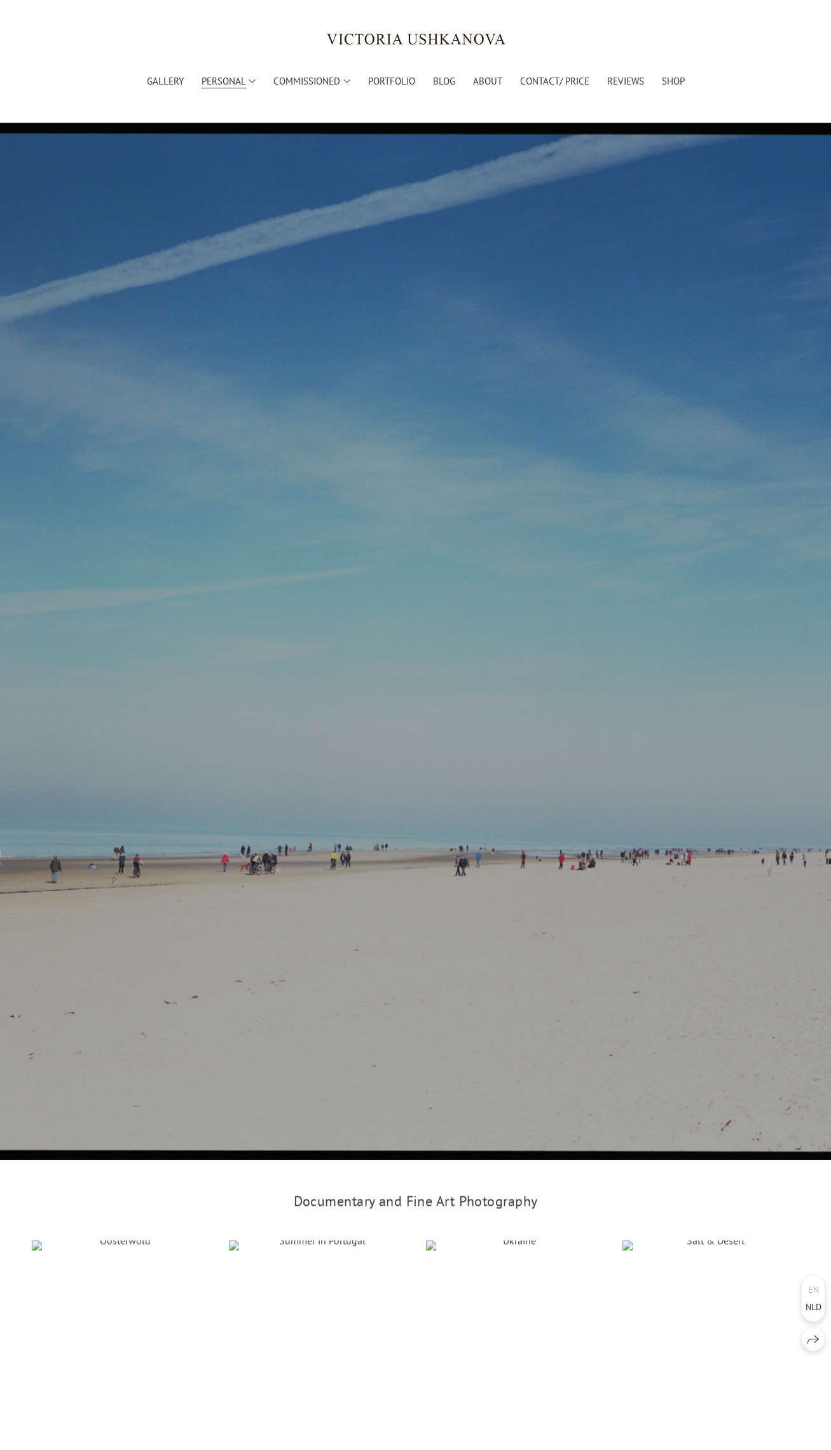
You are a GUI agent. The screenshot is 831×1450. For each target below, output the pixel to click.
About (487, 81)
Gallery (165, 81)
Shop (673, 81)
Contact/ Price (554, 81)
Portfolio (391, 81)
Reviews (625, 81)
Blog (444, 81)
